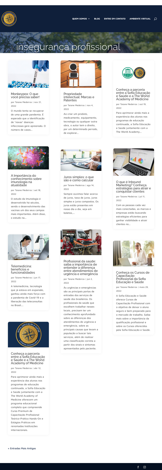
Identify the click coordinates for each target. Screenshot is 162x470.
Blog (97, 19)
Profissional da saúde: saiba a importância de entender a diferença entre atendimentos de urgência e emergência (81, 267)
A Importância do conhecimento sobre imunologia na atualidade (26, 180)
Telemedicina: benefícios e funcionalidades (23, 269)
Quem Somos (79, 19)
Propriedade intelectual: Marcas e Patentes (79, 97)
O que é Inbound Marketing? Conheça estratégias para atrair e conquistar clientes (133, 186)
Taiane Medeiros (23, 102)
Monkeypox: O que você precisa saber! (25, 95)
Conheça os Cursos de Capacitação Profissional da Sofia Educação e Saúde (133, 277)
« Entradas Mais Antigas (22, 448)
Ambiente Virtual (140, 19)
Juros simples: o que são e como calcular (79, 178)
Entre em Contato (114, 19)
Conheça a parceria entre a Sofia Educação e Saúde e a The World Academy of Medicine (28, 358)
